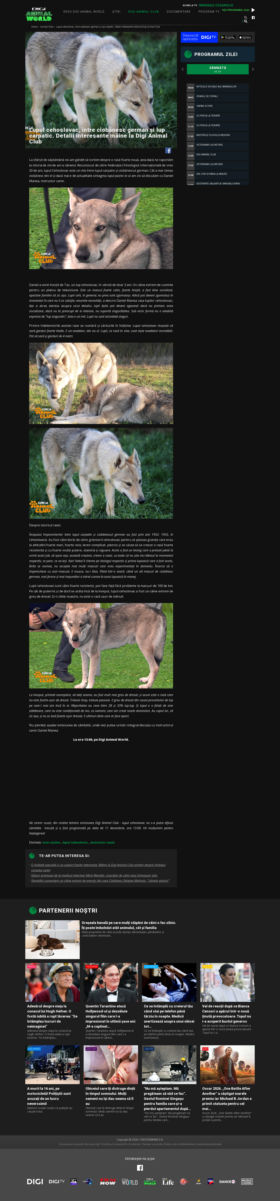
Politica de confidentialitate (179, 1144)
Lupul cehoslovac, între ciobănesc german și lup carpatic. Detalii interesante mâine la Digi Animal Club (108, 27)
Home (34, 27)
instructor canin (102, 842)
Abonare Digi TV (94, 1144)
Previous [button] (183, 69)
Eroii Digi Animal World (84, 11)
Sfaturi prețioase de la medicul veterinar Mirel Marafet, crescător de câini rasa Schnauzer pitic (94, 875)
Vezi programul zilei (235, 10)
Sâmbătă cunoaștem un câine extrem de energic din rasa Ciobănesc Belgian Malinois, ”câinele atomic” (100, 881)
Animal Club (47, 27)
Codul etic (135, 1144)
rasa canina (51, 842)
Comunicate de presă (71, 1144)
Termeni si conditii (152, 1144)
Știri (116, 11)
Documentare (179, 11)
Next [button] (253, 69)
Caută (245, 17)
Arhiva (108, 1144)
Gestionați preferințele (208, 1144)
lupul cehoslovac (75, 842)
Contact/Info (120, 1144)
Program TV (209, 11)
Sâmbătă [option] (218, 69)
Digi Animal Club (143, 11)
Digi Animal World (38, 14)
